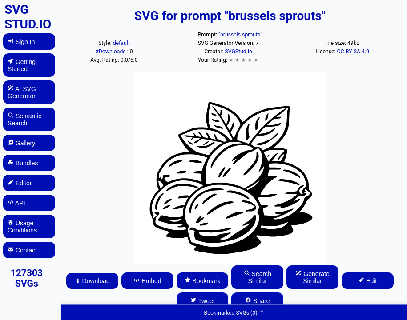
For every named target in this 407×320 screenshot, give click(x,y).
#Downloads (111, 51)
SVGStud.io (238, 51)
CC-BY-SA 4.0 (353, 51)
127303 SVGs (27, 278)
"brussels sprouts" (240, 35)
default (121, 43)
